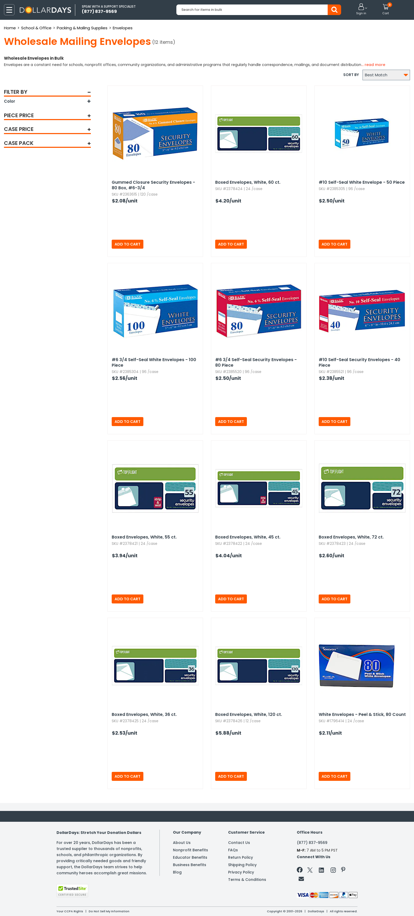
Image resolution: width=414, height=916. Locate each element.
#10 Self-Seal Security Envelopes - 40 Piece (359, 362)
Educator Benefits (190, 857)
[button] (361, 9)
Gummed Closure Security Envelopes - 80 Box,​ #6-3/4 (153, 185)
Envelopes (123, 28)
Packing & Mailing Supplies (82, 28)
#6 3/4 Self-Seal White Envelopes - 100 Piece (154, 362)
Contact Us (239, 842)
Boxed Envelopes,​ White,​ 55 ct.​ (144, 537)
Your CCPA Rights (70, 911)
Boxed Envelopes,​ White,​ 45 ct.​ (247, 537)
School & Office (36, 28)
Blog (177, 872)
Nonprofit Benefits (190, 850)
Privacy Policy (241, 872)
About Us (182, 842)
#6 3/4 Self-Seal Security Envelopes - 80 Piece (256, 362)
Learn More (366, 904)
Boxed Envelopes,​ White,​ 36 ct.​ (144, 714)
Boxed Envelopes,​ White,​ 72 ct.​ (351, 537)
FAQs (233, 850)
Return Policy (240, 857)
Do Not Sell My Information (109, 911)
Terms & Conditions (247, 879)
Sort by (351, 74)
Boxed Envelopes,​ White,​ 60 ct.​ (247, 182)
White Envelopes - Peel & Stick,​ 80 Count (362, 714)
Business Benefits (189, 864)
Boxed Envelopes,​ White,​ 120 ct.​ (248, 714)
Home (10, 28)
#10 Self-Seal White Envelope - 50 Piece (362, 182)
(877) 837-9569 (312, 842)
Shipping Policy (242, 864)
